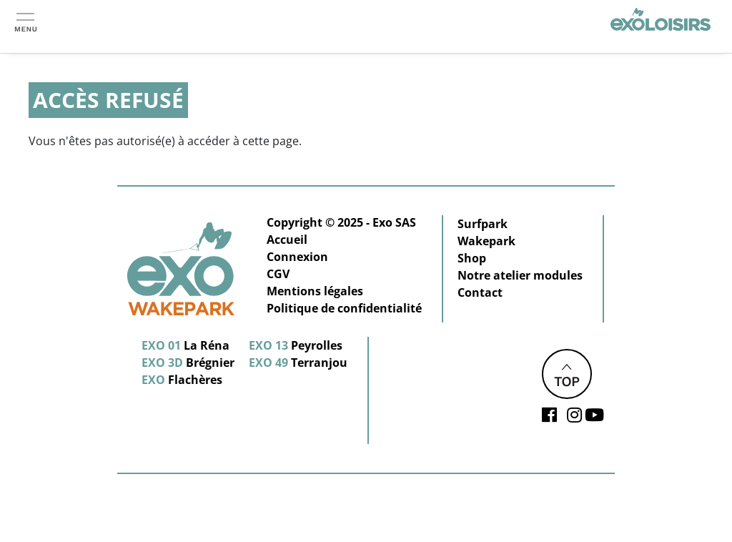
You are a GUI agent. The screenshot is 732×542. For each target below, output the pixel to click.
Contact (480, 292)
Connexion (297, 257)
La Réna (185, 345)
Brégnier (188, 362)
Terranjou (298, 362)
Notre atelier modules (520, 275)
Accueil (287, 239)
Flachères (182, 380)
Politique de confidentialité (344, 308)
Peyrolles (295, 345)
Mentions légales (315, 291)
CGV (278, 274)
